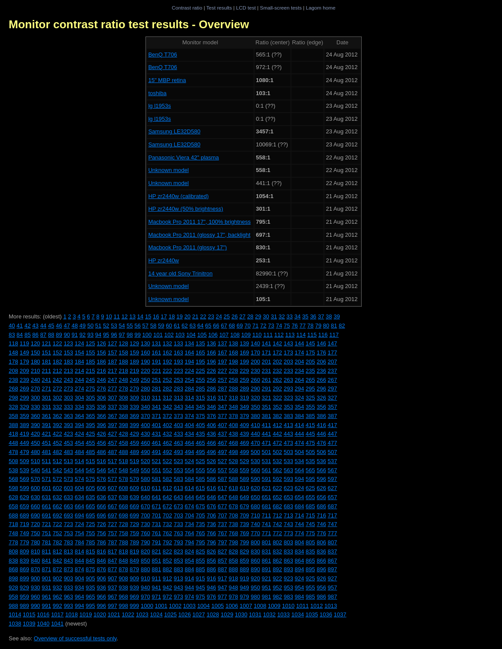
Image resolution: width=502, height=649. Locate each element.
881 (156, 569)
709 (244, 515)
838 (13, 560)
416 (321, 425)
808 (13, 551)
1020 (99, 614)
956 (321, 587)
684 (299, 506)
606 (101, 488)
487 (112, 452)
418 (13, 433)
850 (145, 560)
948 (233, 587)
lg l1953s (159, 106)
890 (255, 569)
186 (101, 361)
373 (178, 416)
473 (288, 443)
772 (277, 533)
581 (156, 479)
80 (326, 325)
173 (288, 352)
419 (24, 433)
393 (68, 425)
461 (156, 443)
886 (211, 569)
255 (200, 380)
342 (167, 407)
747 (332, 524)
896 (321, 569)
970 (145, 596)
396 (101, 425)
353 (288, 407)
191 (156, 361)
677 (222, 506)
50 (90, 325)
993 (68, 606)
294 (299, 388)
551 (156, 470)
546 (101, 470)
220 (145, 371)
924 (299, 578)
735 (200, 524)
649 (244, 497)
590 (255, 479)
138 (233, 343)
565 (310, 470)
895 (310, 569)
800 (255, 542)
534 (299, 461)
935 (90, 587)
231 (266, 371)
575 (90, 479)
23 (211, 316)
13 (132, 316)
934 (79, 587)
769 (244, 533)
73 (271, 325)
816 (101, 551)
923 (288, 578)
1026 (184, 614)
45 (51, 325)
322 (277, 397)
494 (189, 452)
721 (46, 524)
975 (200, 596)
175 (310, 352)
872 (57, 569)
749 (24, 533)
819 (134, 551)
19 (179, 316)
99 (138, 334)
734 (189, 524)
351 (266, 407)
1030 (241, 614)
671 (156, 506)
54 (122, 325)
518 (123, 461)
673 (178, 506)
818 (123, 551)
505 (310, 452)
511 (46, 461)
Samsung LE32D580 (174, 131)
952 (277, 587)
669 (134, 506)
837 (332, 551)
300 (35, 397)
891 (266, 569)
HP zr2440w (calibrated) (178, 196)
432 (167, 433)
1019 (85, 614)
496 (211, 452)
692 (57, 515)
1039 (29, 623)
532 (277, 461)
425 (90, 433)
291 (266, 388)
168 (233, 352)
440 (255, 433)
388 (13, 425)
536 (321, 461)
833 (288, 551)
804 (299, 542)
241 (46, 380)
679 (244, 506)
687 (332, 506)
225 (200, 371)
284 (189, 388)
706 (211, 515)
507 (332, 452)
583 (178, 479)
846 (101, 560)
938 (123, 587)
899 (24, 578)
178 (13, 361)
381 (266, 416)
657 (332, 497)
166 (211, 352)
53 (114, 325)
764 (189, 533)
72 (263, 325)
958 (13, 596)
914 (189, 578)
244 (79, 380)
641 (156, 497)
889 (244, 569)
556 (211, 470)
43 (35, 325)
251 (156, 380)
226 (211, 371)
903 (68, 578)
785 (90, 542)
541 (46, 470)
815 (90, 551)
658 (13, 506)
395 (90, 425)
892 (277, 569)
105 (202, 334)
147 (332, 343)
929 (24, 587)
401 (156, 425)
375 (200, 416)
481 (46, 452)
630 (35, 497)
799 (244, 542)
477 (332, 443)
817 (112, 551)
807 (332, 542)
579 (134, 479)
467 (222, 443)
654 (299, 497)
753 (68, 533)
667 (112, 506)
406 (211, 425)
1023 (142, 614)
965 (90, 596)
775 (310, 533)
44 (43, 325)
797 (222, 542)
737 (222, 524)
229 (244, 371)
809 (24, 551)
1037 (340, 614)
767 (222, 533)
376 (211, 416)
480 (35, 452)
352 (277, 407)
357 (332, 407)
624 (299, 488)
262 (277, 380)
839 (24, 560)
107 (224, 334)
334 (79, 407)
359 (24, 416)
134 (189, 343)
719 (24, 524)
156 (101, 352)
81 (334, 325)
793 (178, 542)
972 (167, 596)
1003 (189, 606)
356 (321, 407)
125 (90, 343)
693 (68, 515)
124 (79, 343)
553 (178, 470)
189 (134, 361)
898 (13, 578)
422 (57, 433)
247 (112, 380)
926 (321, 578)
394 (79, 425)
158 (123, 352)
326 (321, 397)
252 (167, 380)
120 (35, 343)
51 (98, 325)
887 (222, 569)
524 (189, 461)
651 (266, 497)
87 (43, 334)
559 (244, 470)
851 (156, 560)
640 (145, 497)
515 (90, 461)
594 (299, 479)
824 (189, 551)
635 (90, 497)
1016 (43, 614)
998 (123, 606)
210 (35, 371)
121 (46, 343)
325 (310, 397)
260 (255, 380)
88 (51, 334)
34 (297, 316)
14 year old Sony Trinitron (180, 273)
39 (337, 316)
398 (123, 425)
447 (332, 433)
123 (68, 343)
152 (57, 352)
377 (222, 416)
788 (123, 542)
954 (299, 587)
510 (35, 461)
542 (57, 470)
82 (342, 325)
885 (200, 569)
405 (200, 425)
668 (123, 506)
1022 (128, 614)
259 (244, 380)
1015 (29, 614)
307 (112, 397)
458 (123, 443)
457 (112, 443)
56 (138, 325)
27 (242, 316)
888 (233, 569)
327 (332, 397)
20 (187, 316)
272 (57, 388)
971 (156, 596)
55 (129, 325)
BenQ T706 (162, 54)
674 (189, 506)
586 (211, 479)
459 (134, 443)
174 (299, 352)
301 (46, 397)
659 (24, 506)
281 (156, 388)
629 (24, 497)
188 (123, 361)
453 (68, 443)
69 (240, 325)
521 (156, 461)
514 (79, 461)
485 (90, 452)
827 (222, 551)
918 (233, 578)
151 (46, 352)
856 (211, 560)
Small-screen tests (281, 7)
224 (189, 371)
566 (321, 470)
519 (134, 461)
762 (167, 533)
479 (24, 452)
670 (145, 506)
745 (310, 524)
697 (112, 515)
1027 (198, 614)
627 (332, 488)
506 (321, 452)
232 (277, 371)
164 (189, 352)
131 (156, 343)
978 (233, 596)
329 (24, 407)
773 (288, 533)
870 (35, 569)
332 (57, 407)
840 (35, 560)
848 (123, 560)
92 (82, 334)
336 (101, 407)
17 (164, 316)
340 (145, 407)
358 (13, 416)
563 (288, 470)
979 (244, 596)
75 (287, 325)
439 (244, 433)
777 (332, 533)
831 (266, 551)
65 (208, 325)
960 (35, 596)
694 (79, 515)
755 (90, 533)
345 (200, 407)
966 (101, 596)
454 (79, 443)
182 (57, 361)
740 (255, 524)
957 (332, 587)
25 (227, 316)
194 (189, 361)
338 (123, 407)
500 (255, 452)
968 (123, 596)
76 (294, 325)
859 (244, 560)
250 (145, 380)
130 (145, 343)
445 (310, 433)
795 (200, 542)
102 (169, 334)
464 (189, 443)
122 (57, 343)
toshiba (157, 93)
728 (123, 524)
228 (233, 371)
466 (211, 443)
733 (178, 524)
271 (46, 388)
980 (255, 596)
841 (46, 560)
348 (233, 407)
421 (46, 433)
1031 (255, 614)
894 (299, 569)
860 (255, 560)
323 (288, 397)
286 (211, 388)
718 (13, 524)
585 (200, 479)
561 (266, 470)
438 (233, 433)
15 (148, 316)
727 (112, 524)
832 (277, 551)
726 (101, 524)
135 (200, 343)
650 (255, 497)
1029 (227, 614)
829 (244, 551)
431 (156, 433)
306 (101, 397)
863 (288, 560)
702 (167, 515)
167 (222, 352)
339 (134, 407)
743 (288, 524)
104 (191, 334)
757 (112, 533)
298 (13, 397)
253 (178, 380)
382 (277, 416)
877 (112, 569)
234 (299, 371)
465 (200, 443)
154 (79, 352)
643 (178, 497)
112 (279, 334)
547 (112, 470)
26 (234, 316)
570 (35, 479)
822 (167, 551)
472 (277, 443)
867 (332, 560)
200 (255, 361)
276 (101, 388)
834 (299, 551)
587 (222, 479)
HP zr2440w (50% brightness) (185, 208)
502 (277, 452)
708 (233, 515)
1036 (326, 614)
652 (277, 497)
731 (156, 524)
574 (79, 479)
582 (167, 479)
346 (211, 407)
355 (310, 407)
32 (282, 316)
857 (222, 560)
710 (255, 515)
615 (200, 488)
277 (112, 388)
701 (156, 515)
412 (277, 425)
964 (79, 596)
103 (180, 334)
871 (46, 569)
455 (90, 443)
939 (134, 587)
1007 (246, 606)
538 (13, 470)
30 (266, 316)
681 (266, 506)
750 (35, 533)
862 (277, 560)
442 (277, 433)
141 (266, 343)
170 (255, 352)
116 (323, 334)
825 (200, 551)
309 (134, 397)
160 (145, 352)
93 (90, 334)
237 (332, 371)
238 (13, 380)
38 (329, 316)
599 (24, 488)
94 (98, 334)
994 (79, 606)
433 (178, 433)
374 (189, 416)
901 (46, 578)
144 (299, 343)
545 (90, 470)
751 (46, 533)
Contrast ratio (187, 7)
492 (167, 452)
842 (57, 560)
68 (232, 325)
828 (233, 551)
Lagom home (320, 7)
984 (299, 596)
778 (13, 542)
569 (24, 479)
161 (156, 352)
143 (288, 343)
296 (321, 388)
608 (123, 488)
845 (90, 560)
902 (57, 578)
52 (106, 325)
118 (13, 343)
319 (244, 397)
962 (57, 596)
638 (123, 497)
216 (101, 371)
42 (27, 325)
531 (266, 461)
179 (24, 361)
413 (288, 425)
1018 (71, 614)
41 (20, 325)
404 (189, 425)
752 (57, 533)
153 (68, 352)
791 (156, 542)
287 (222, 388)
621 (266, 488)
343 (178, 407)
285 (200, 388)
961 (46, 596)
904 (79, 578)
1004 (203, 606)
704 (189, 515)
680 (255, 506)
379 (244, 416)
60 (169, 325)
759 (134, 533)
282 (167, 388)
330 (35, 407)
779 (24, 542)
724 (79, 524)
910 (145, 578)
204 (299, 361)
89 (59, 334)
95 (106, 334)
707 (222, 515)
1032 (269, 614)
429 (134, 433)
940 (145, 587)
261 (266, 380)
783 (68, 542)
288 (233, 388)
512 (57, 461)
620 (255, 488)
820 (145, 551)
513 (68, 461)
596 (321, 479)
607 (112, 488)
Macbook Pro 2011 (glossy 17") (187, 247)
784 (79, 542)
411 (266, 425)
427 (112, 433)
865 (310, 560)
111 (268, 334)
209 (24, 371)
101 (158, 334)
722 (57, 524)
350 (255, 407)
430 (145, 433)
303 (68, 397)
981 (266, 596)
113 (290, 334)
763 (178, 533)
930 (35, 587)
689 (24, 515)
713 (288, 515)
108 (235, 334)
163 (178, 352)
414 (299, 425)
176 (321, 352)
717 (332, 515)
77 (302, 325)
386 (321, 416)
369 (134, 416)
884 (189, 569)
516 (101, 461)
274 (79, 388)
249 (134, 380)
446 (321, 433)
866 (321, 560)
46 (59, 325)
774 (299, 533)
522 (167, 461)
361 (46, 416)
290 (255, 388)
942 (167, 587)
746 (321, 524)
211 (46, 371)
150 (35, 352)
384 (299, 416)
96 (114, 334)
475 (310, 443)
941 (156, 587)
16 (156, 316)
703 (178, 515)
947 (222, 587)
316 (211, 397)
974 (189, 596)
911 (156, 578)
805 (310, 542)
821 (156, 551)
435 (200, 433)
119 (24, 343)
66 (216, 325)
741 (266, 524)
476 (321, 443)
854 (189, 560)
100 (147, 334)
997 (112, 606)
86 (35, 334)
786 (101, 542)
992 (57, 606)
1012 (316, 606)
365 (90, 416)
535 (310, 461)
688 (13, 515)
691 (46, 515)
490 (145, 452)
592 (277, 479)
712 (277, 515)
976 (211, 596)
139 (244, 343)
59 (161, 325)
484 (79, 452)
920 (255, 578)
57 (145, 325)
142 (277, 343)
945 (200, 587)
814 (79, 551)
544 (79, 470)
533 (288, 461)
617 (222, 488)
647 (222, 497)
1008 (260, 606)
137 (222, 343)
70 (247, 325)
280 (145, 388)
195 (200, 361)
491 (156, 452)
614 (189, 488)
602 (57, 488)
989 (24, 606)
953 (288, 587)
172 (277, 352)
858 (233, 560)
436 (211, 433)
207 (332, 361)
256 (211, 380)
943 (178, 587)
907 (112, 578)
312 (167, 397)
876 (101, 569)
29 (258, 316)
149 (24, 352)
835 (310, 551)
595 (310, 479)
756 (101, 533)
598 (13, 488)
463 (178, 443)
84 (20, 334)
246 (101, 380)
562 (277, 470)
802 (277, 542)
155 (90, 352)
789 (134, 542)
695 (90, 515)
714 (299, 515)
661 (46, 506)
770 (255, 533)
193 (178, 361)
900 (35, 578)
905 (90, 578)
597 (332, 479)
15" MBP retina (167, 80)
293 (288, 388)
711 (266, 515)
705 (200, 515)
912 (167, 578)
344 (189, 407)
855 (200, 560)
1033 (283, 614)
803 (288, 542)
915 (200, 578)
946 (211, 587)
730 (145, 524)
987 (332, 596)
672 (167, 506)
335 (90, 407)
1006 (231, 606)
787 (112, 542)
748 (13, 533)
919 (244, 578)
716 (321, 515)
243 (68, 380)
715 (310, 515)
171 (266, 352)
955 (310, 587)
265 (310, 380)
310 (145, 397)
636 (101, 497)
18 (171, 316)
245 (90, 380)
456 (101, 443)
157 (112, 352)
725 (90, 524)
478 (13, 452)
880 (145, 569)
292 (277, 388)
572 (57, 479)
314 (189, 397)
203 (288, 361)
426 (101, 433)
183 (68, 361)
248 (123, 380)
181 (46, 361)
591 (266, 479)
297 (332, 388)
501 (266, 452)
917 (222, 578)
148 (13, 352)
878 (123, 569)
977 (222, 596)
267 (332, 380)
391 (46, 425)
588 (233, 479)
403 (178, 425)
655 (310, 497)
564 (299, 470)
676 (211, 506)
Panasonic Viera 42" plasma (183, 157)
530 (255, 461)
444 (299, 433)
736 (211, 524)
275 (90, 388)
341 (156, 407)
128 (123, 343)
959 (24, 596)
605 (90, 488)
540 (35, 470)
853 (178, 560)
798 (233, 542)
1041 (57, 623)
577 (112, 479)
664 (79, 506)
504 (299, 452)
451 (46, 443)
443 (288, 433)
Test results (219, 7)
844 (79, 560)
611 (156, 488)
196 (211, 361)
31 (274, 316)
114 (301, 334)
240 (35, 380)
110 (257, 334)
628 (13, 497)
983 (288, 596)
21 (195, 316)
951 (266, 587)
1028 (213, 614)
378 (233, 416)
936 (101, 587)
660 (35, 506)
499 (244, 452)
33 (290, 316)
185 (90, 361)
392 (57, 425)
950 (255, 587)
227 (222, 371)
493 (178, 452)
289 (244, 388)
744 (299, 524)
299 (24, 397)
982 (277, 596)
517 (112, 461)
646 (211, 497)
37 (321, 316)
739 (244, 524)
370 (145, 416)
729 (134, 524)
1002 (175, 606)
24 (219, 316)
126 (101, 343)
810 (35, 551)
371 (156, 416)
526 (211, 461)
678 (233, 506)
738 (233, 524)
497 (222, 452)
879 (134, 569)
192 (167, 361)
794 (189, 542)
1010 (288, 606)
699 (134, 515)
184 (79, 361)
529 (244, 461)
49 (82, 325)
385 (310, 416)
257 (222, 380)
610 (145, 488)
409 (244, 425)
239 (24, 380)
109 (246, 334)
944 (189, 587)
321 (266, 397)
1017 (57, 614)
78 (310, 325)
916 (211, 578)
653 (288, 497)
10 (109, 316)
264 (299, 380)
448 (13, 443)
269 (24, 388)
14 (140, 316)
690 (35, 515)
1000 (147, 606)
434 (189, 433)
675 (200, 506)
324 (299, 397)
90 (67, 334)
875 (90, 569)
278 (123, 388)
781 (46, 542)
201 (266, 361)
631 (46, 497)
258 (233, 380)
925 (310, 578)
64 (200, 325)
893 (288, 569)
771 (266, 533)
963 (68, 596)
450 (35, 443)
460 (145, 443)
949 (244, 587)
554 (189, 470)
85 (27, 334)
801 (266, 542)
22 (203, 316)
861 (266, 560)
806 (321, 542)
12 (125, 316)
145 (310, 343)
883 (178, 569)
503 (288, 452)
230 (255, 371)
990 (35, 606)
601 (46, 488)
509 (24, 461)
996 (101, 606)
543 (68, 470)
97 (122, 334)
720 (35, 524)
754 (79, 533)
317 (222, 397)
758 (123, 533)
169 (244, 352)
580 (145, 479)
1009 (274, 606)
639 (134, 497)
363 (68, 416)
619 (244, 488)
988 (13, 606)
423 (68, 433)
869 (24, 569)
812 (57, 551)
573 (68, 479)
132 (167, 343)
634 (79, 497)
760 (145, 533)
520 (145, 461)
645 (200, 497)
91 (75, 334)
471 (266, 443)
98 (129, 334)
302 (57, 397)
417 (332, 425)
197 (222, 361)
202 (277, 361)
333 (68, 407)
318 (233, 397)
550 (145, 470)
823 (178, 551)
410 (255, 425)
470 (255, 443)
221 (156, 371)
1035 (311, 614)
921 (266, 578)
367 (112, 416)
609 (134, 488)
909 (134, 578)
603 (68, 488)
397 (112, 425)
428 (123, 433)
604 (79, 488)
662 (57, 506)
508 (13, 461)
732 (167, 524)
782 (57, 542)
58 (153, 325)
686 (321, 506)
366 (101, 416)
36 (313, 316)
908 (123, 578)
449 (24, 443)
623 (288, 488)
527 (222, 461)
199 (244, 361)
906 (101, 578)
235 (310, 371)
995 (90, 606)
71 (255, 325)
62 (185, 325)
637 (112, 497)
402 (167, 425)
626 (321, 488)
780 (35, 542)
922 (277, 578)
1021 (114, 614)
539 (24, 470)
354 (299, 407)
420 (35, 433)
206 (321, 361)
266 (321, 380)
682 (277, 506)
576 (101, 479)
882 (167, 569)
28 (250, 316)
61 (177, 325)
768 (233, 533)
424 (79, 433)
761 (156, 533)
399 (134, 425)
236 (321, 371)
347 (222, 407)
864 (299, 560)
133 (178, 343)
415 (310, 425)
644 (189, 497)
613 (178, 488)
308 (123, 397)
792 (167, 542)
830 (255, 551)
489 (134, 452)
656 (321, 497)
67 (224, 325)
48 (75, 325)
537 (332, 461)
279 (134, 388)
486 (101, 452)
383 (288, 416)
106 (213, 334)
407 (222, 425)
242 (57, 380)
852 (167, 560)
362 (57, 416)
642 (167, 497)
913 (178, 578)
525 (200, 461)
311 (156, 397)
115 (312, 334)
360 (35, 416)
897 (332, 569)
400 (145, 425)
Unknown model (168, 170)
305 (90, 397)
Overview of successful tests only (75, 638)
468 (233, 443)
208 (13, 371)
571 (46, 479)
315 (200, 397)
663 (68, 506)
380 (255, 416)
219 (134, 371)
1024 (156, 614)
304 (79, 397)
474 (299, 443)
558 (233, 470)
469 (244, 443)
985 (310, 596)
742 (277, 524)
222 (167, 371)
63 (192, 325)
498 (233, 452)
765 (200, 533)
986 (321, 596)
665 (90, 506)
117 (334, 334)
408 (233, 425)
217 (112, 371)
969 (134, 596)
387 (332, 416)
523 (178, 461)
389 (24, 425)
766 (211, 533)
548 (123, 470)
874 (79, 569)
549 (134, 470)
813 (68, 551)
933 (68, 587)
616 (211, 488)
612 (167, 488)
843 (68, 560)
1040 (43, 623)
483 (68, 452)
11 (117, 316)
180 (35, 361)
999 (134, 606)
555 (200, 470)
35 (305, 316)
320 (255, 397)
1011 (302, 606)
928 (13, 587)
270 (35, 388)
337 (112, 407)
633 (68, 497)
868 (13, 569)
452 (57, 443)
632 (57, 497)
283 (178, 388)
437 (222, 433)
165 (200, 352)
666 (101, 506)
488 (123, 452)
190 (145, 361)
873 (68, 569)
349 (244, 407)
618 (233, 488)
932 (57, 587)
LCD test (246, 7)
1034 (297, 614)
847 (112, 560)
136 (211, 343)
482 (57, 452)
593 (288, 479)
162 (167, 352)
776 (321, 533)
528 (233, 461)
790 (145, 542)
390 (35, 425)
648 (233, 497)
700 (145, 515)
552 (167, 470)
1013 (330, 606)
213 (68, 371)
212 (57, 371)
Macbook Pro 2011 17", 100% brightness (199, 222)
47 (67, 325)
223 (178, 371)
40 (12, 325)
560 (255, 470)
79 (318, 325)
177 (332, 352)
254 (189, 380)
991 (46, 606)
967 (112, 596)
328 (13, 407)
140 (255, 343)
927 (332, 578)
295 (310, 388)
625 (310, 488)
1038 (15, 623)
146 (321, 343)
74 (279, 325)
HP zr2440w (163, 260)
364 (79, 416)
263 (288, 380)
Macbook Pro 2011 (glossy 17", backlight (199, 235)
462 (167, 443)
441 (266, 433)
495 (200, 452)
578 (123, 479)
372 (167, 416)
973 (178, 596)
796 (211, 542)
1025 (170, 614)
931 (46, 587)
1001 (161, 606)
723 (68, 524)
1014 (15, 614)
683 (288, 506)
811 (46, 551)
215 (90, 371)
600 (35, 488)
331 (46, 407)
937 (112, 587)
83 (12, 334)
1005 (217, 606)
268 (13, 388)
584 (189, 479)
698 (123, 515)
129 (134, 343)
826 (211, 551)
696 (101, 515)
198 (233, 361)
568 (13, 479)
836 (321, 551)
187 (112, 361)
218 (123, 371)
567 (332, 470)
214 (79, 371)
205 (310, 361)
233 (288, 371)
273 (68, 388)
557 (222, 470)
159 (134, 352)
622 (277, 488)
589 (244, 479)
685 (310, 506)
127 (112, 343)
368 (123, 416)
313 (178, 397)
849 (134, 560)
